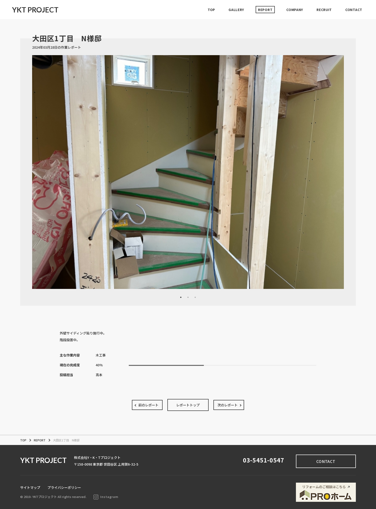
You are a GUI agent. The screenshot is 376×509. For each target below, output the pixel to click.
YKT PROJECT (35, 9)
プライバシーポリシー (64, 487)
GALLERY (236, 9)
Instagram (106, 496)
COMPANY (294, 9)
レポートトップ (188, 405)
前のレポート (148, 405)
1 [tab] (180, 297)
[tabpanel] (188, 172)
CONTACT (353, 9)
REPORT (265, 9)
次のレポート (227, 405)
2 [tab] (188, 297)
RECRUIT (324, 9)
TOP (211, 9)
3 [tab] (195, 297)
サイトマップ (30, 487)
